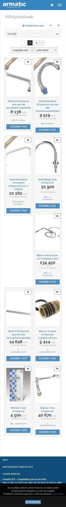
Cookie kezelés (11, 474)
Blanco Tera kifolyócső (47, 410)
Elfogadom (33, 502)
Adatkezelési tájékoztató (18, 467)
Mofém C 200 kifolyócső (18, 410)
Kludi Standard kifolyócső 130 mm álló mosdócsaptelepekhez (48, 106)
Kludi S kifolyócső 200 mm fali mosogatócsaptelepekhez (18, 104)
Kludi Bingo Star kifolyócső (47, 181)
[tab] (33, 34)
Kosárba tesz (18, 126)
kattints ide (57, 494)
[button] (33, 34)
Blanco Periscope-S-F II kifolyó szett (47, 257)
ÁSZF (5, 460)
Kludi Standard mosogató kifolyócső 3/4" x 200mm (18, 184)
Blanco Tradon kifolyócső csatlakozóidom (47, 334)
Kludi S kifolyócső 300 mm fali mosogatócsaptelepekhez (18, 334)
